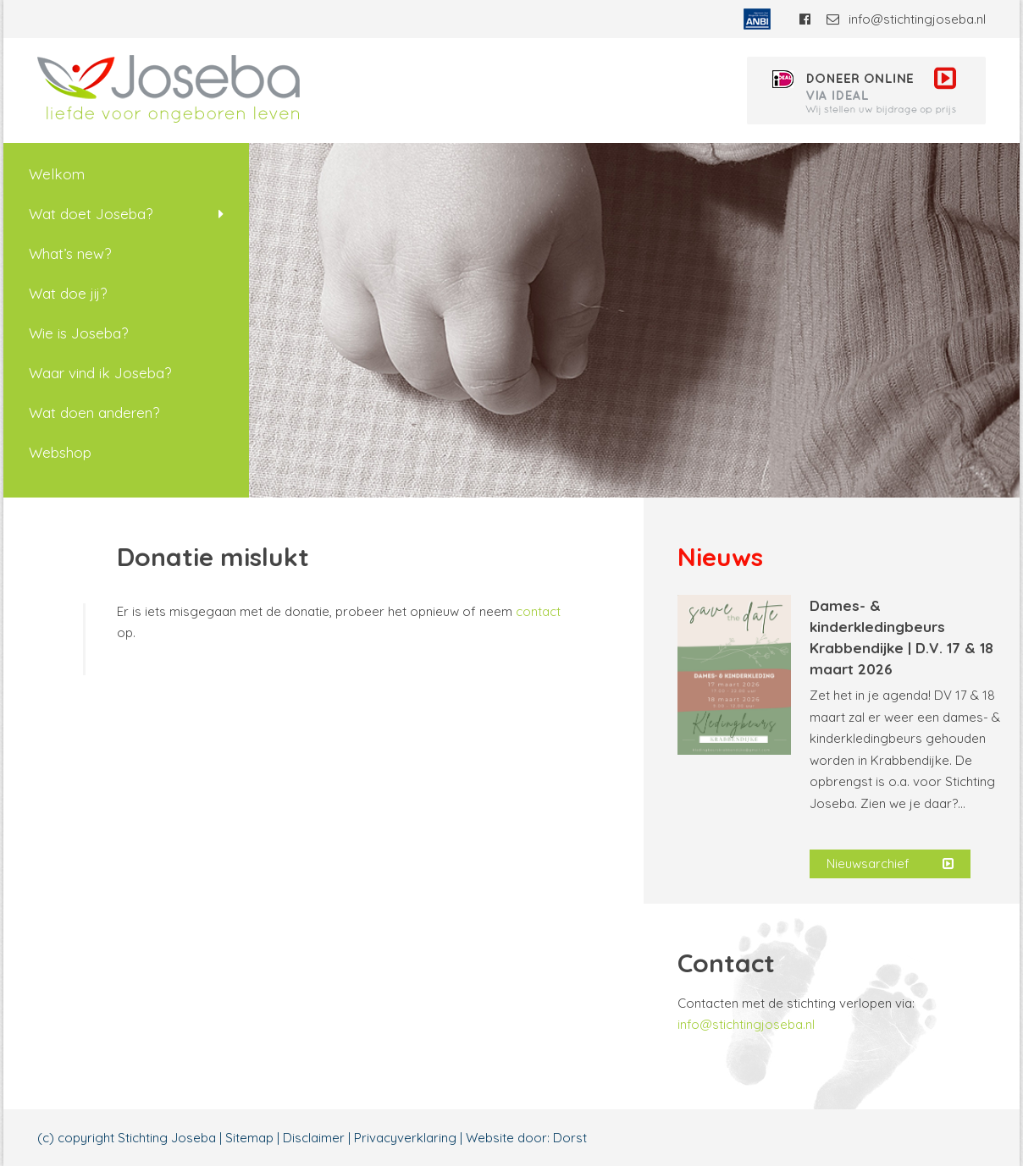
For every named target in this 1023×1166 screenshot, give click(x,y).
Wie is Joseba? (78, 333)
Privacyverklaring (405, 1138)
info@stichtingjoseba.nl (906, 19)
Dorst (570, 1138)
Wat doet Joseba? (90, 214)
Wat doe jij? (68, 293)
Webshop (60, 452)
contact (538, 611)
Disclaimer (314, 1138)
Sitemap (249, 1138)
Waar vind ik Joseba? (100, 373)
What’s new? (70, 253)
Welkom (57, 174)
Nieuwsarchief (890, 864)
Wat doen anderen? (94, 412)
